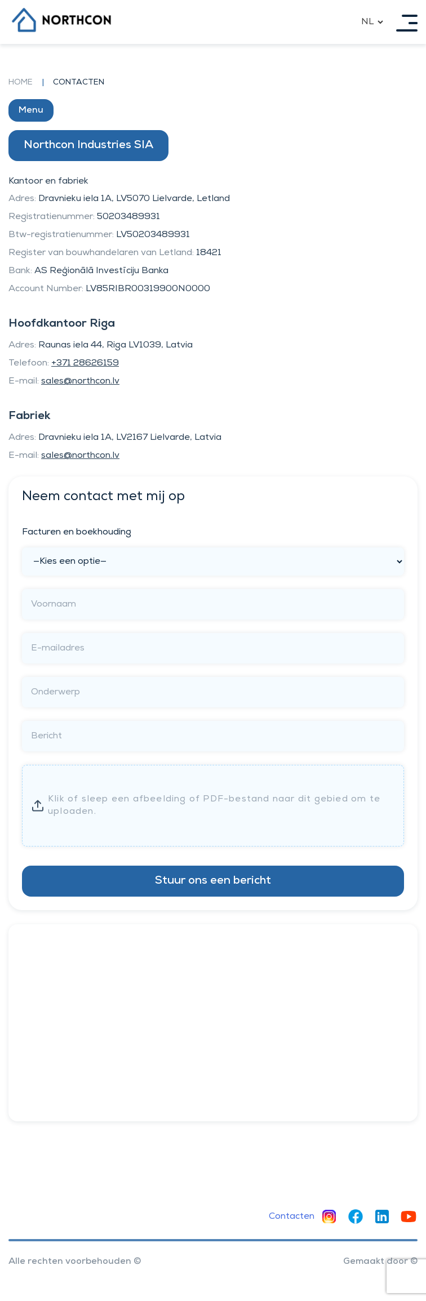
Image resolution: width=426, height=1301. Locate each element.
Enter (220, 805)
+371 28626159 (85, 363)
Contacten (291, 1216)
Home (20, 82)
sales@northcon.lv (80, 381)
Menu (31, 110)
